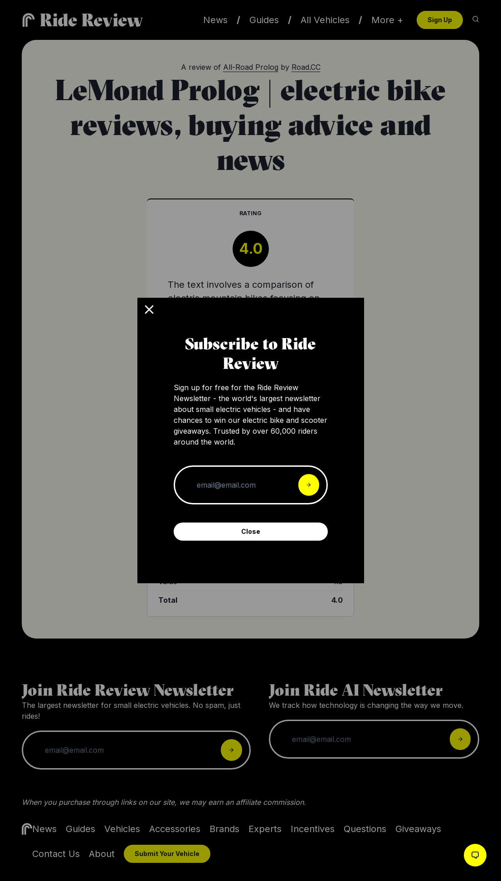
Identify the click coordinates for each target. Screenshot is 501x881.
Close (250, 531)
